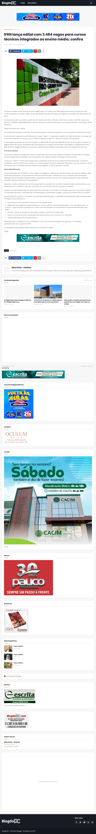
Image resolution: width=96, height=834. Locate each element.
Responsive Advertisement (48, 782)
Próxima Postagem (87, 366)
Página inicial (8, 29)
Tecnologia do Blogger (12, 676)
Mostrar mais (88, 280)
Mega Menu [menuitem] (32, 3)
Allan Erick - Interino (21, 267)
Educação (17, 29)
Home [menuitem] (23, 3)
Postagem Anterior (9, 366)
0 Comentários (20, 44)
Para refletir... (19, 646)
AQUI (10, 128)
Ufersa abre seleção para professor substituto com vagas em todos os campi (77, 302)
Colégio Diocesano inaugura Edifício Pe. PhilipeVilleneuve (17, 301)
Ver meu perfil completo (11, 746)
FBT (34, 831)
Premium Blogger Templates (20, 831)
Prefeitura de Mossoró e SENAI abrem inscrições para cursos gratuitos (48, 301)
